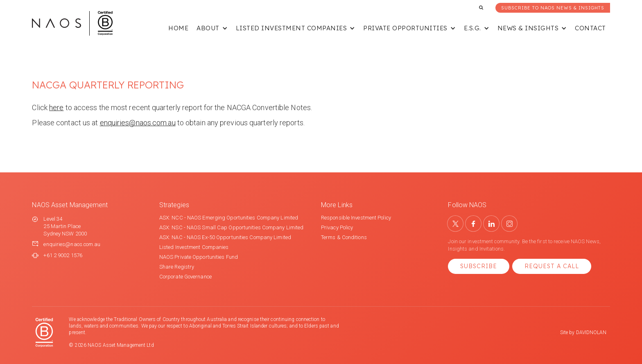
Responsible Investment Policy (356, 218)
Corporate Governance (185, 277)
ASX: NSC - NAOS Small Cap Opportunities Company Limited (231, 227)
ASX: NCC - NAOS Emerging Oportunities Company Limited (228, 218)
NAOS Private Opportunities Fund (198, 257)
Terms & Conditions (344, 237)
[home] (72, 23)
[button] (212, 28)
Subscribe (478, 266)
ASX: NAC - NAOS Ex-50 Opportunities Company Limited (225, 237)
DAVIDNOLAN (591, 332)
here (56, 107)
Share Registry (176, 267)
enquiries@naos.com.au (138, 122)
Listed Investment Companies (194, 247)
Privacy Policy (337, 227)
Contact (590, 28)
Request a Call (551, 266)
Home (178, 28)
